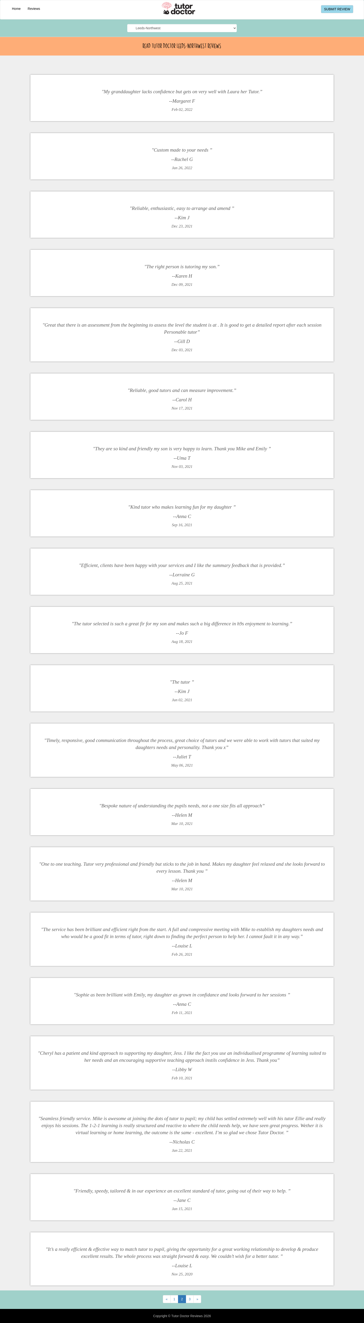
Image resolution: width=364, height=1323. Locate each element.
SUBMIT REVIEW (337, 9)
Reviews (34, 9)
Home (16, 9)
